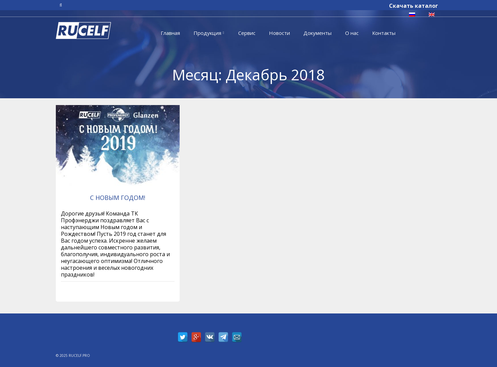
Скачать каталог (413, 5)
